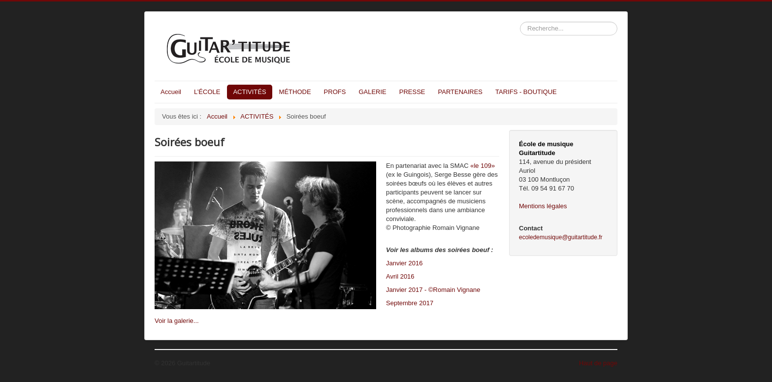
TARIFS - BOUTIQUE (526, 92)
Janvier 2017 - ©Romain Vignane (433, 289)
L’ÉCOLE (207, 92)
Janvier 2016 (404, 263)
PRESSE (412, 92)
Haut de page (598, 363)
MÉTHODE (295, 92)
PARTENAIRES (460, 92)
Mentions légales (543, 206)
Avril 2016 (400, 276)
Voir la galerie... (177, 320)
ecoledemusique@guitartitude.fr (561, 237)
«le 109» (482, 165)
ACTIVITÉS (249, 92)
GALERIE (372, 92)
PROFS (335, 92)
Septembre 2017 (409, 303)
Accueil (171, 92)
